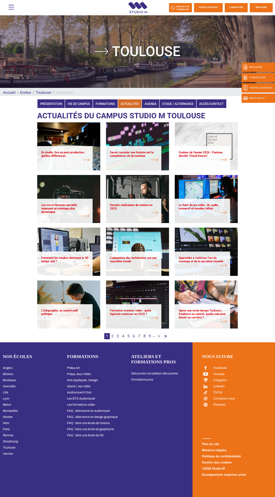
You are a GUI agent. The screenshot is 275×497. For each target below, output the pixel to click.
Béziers (8, 374)
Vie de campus (79, 104)
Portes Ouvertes (208, 7)
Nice (6, 423)
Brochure (261, 7)
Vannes (8, 453)
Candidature (236, 7)
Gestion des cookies (217, 462)
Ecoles (25, 92)
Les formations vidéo (81, 404)
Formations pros (142, 379)
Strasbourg (10, 441)
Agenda (151, 104)
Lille (5, 392)
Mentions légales (214, 450)
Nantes (8, 417)
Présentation (51, 104)
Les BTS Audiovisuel (81, 398)
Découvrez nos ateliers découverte (154, 373)
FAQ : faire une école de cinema (88, 423)
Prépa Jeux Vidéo (79, 374)
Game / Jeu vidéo (79, 386)
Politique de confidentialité (221, 456)
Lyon (6, 398)
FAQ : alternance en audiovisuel (88, 410)
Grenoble (9, 386)
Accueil (9, 92)
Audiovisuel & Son (79, 392)
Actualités (130, 104)
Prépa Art (73, 367)
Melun (7, 404)
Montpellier (10, 410)
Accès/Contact (211, 104)
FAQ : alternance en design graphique (92, 417)
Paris (6, 429)
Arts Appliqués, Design (82, 380)
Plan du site (210, 444)
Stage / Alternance (177, 104)
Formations (105, 104)
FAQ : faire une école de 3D (85, 435)
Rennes (8, 435)
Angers (8, 367)
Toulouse (43, 92)
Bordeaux (9, 380)
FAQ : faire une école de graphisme (90, 429)
